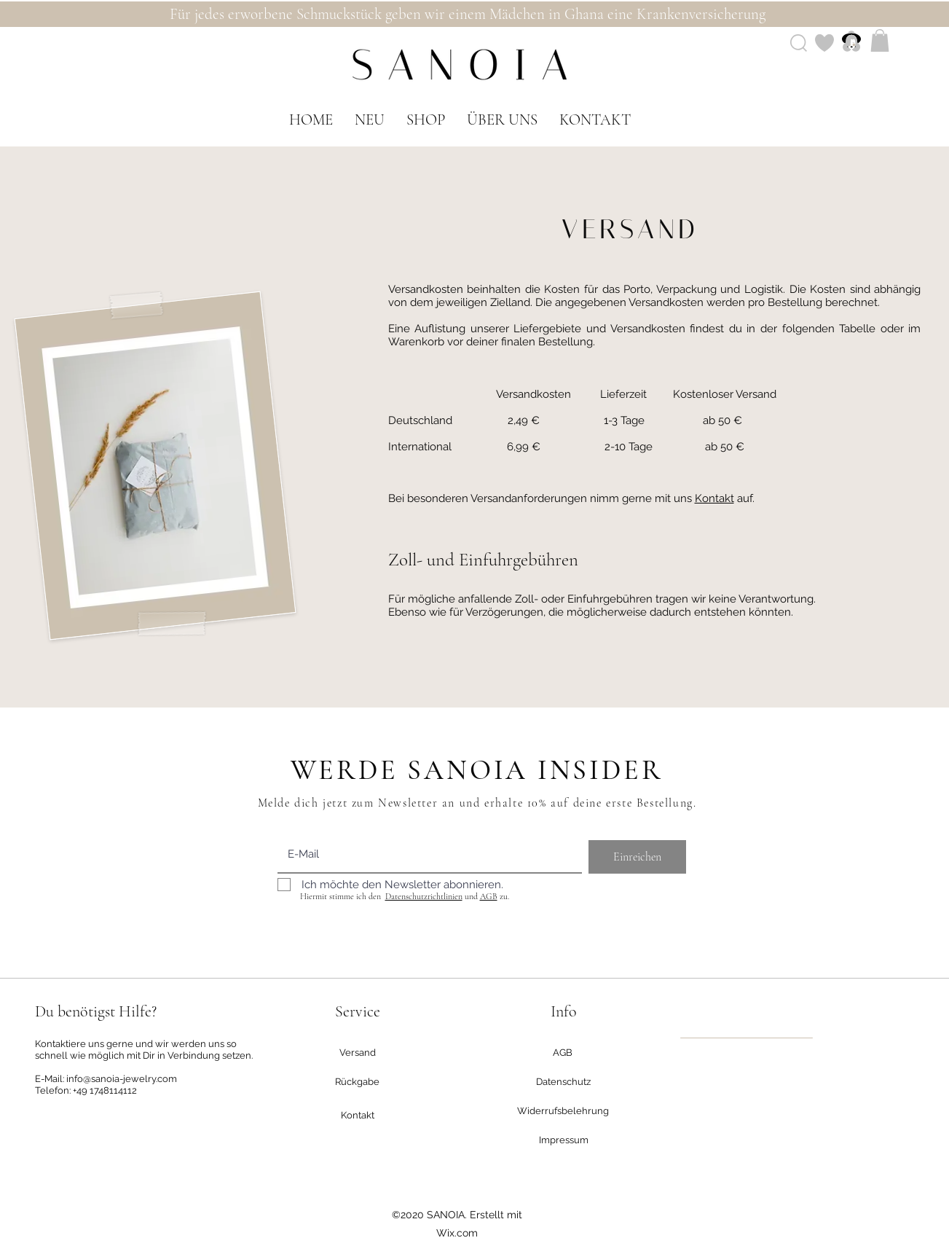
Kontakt (714, 498)
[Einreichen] (637, 857)
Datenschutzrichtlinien (423, 896)
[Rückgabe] (357, 1082)
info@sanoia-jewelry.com (121, 1078)
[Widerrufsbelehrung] (563, 1111)
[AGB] (563, 1052)
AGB (488, 896)
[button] (879, 40)
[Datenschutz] (563, 1082)
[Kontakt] (357, 1115)
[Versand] (357, 1052)
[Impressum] (563, 1140)
